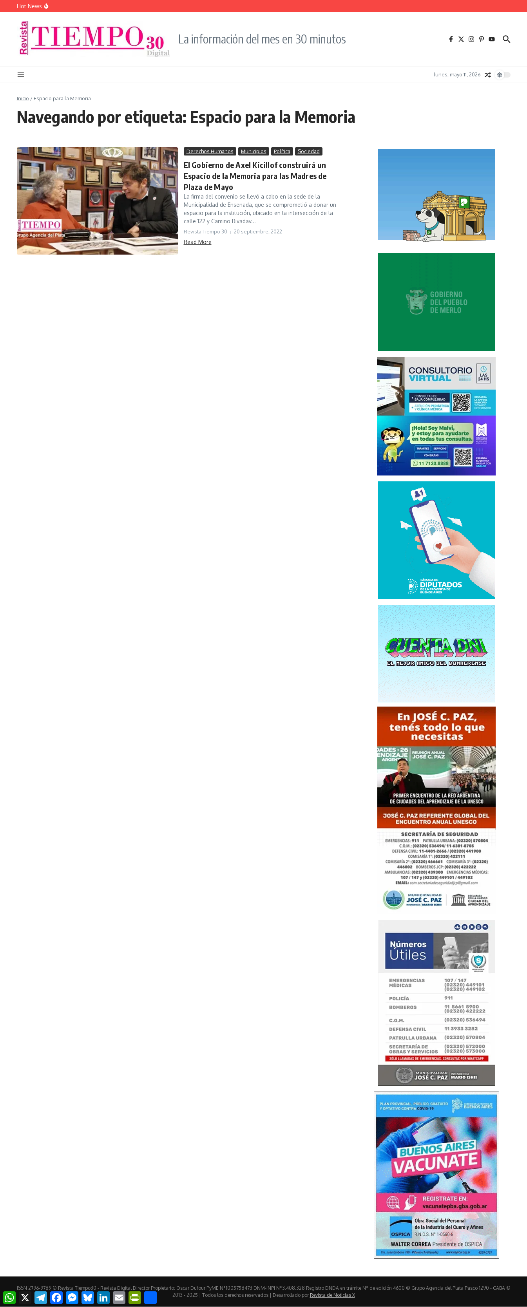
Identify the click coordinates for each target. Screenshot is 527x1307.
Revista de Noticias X (332, 1295)
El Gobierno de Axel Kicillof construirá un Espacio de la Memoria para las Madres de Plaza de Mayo (255, 176)
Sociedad (309, 151)
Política (282, 151)
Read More (198, 242)
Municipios (253, 151)
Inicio (23, 98)
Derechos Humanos (210, 151)
